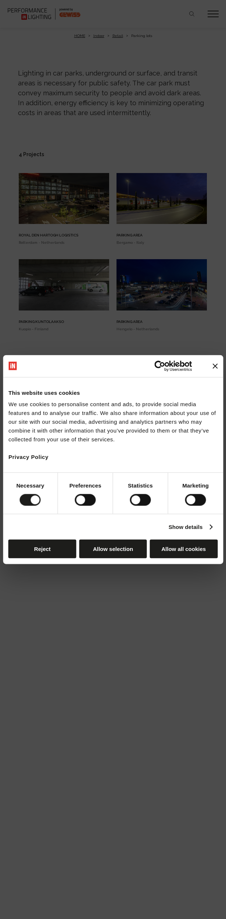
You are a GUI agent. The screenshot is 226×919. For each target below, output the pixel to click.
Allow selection (113, 549)
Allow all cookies (183, 549)
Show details (186, 526)
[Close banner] (215, 365)
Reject (42, 549)
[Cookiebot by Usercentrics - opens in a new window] (160, 365)
